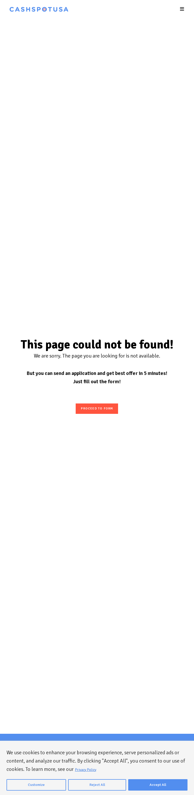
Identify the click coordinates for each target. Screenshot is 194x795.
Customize (36, 785)
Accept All (158, 785)
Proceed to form (97, 408)
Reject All (97, 785)
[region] (97, 768)
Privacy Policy (85, 769)
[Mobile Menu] (182, 9)
